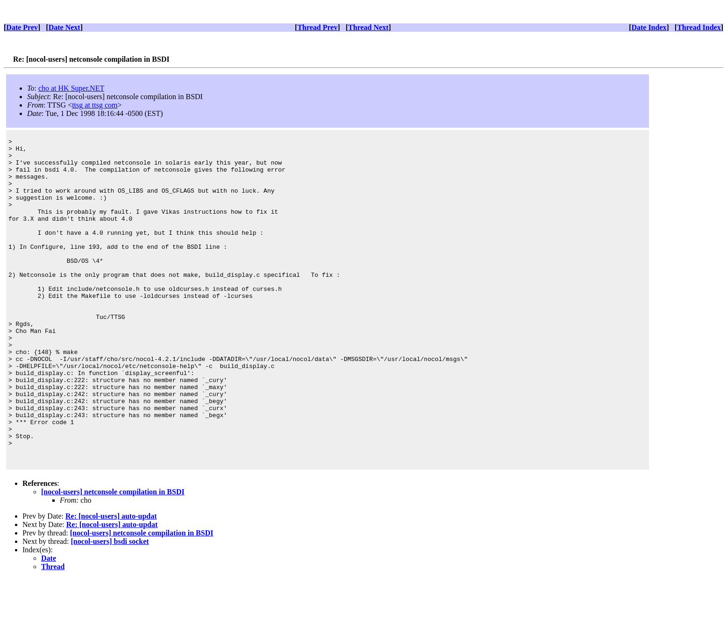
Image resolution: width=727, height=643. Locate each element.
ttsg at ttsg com (94, 105)
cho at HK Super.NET (71, 88)
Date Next (64, 27)
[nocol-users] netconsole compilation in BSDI (113, 556)
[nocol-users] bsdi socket (110, 606)
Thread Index (699, 27)
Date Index (648, 27)
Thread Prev (317, 27)
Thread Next (368, 27)
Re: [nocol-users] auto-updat (111, 581)
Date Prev (22, 27)
